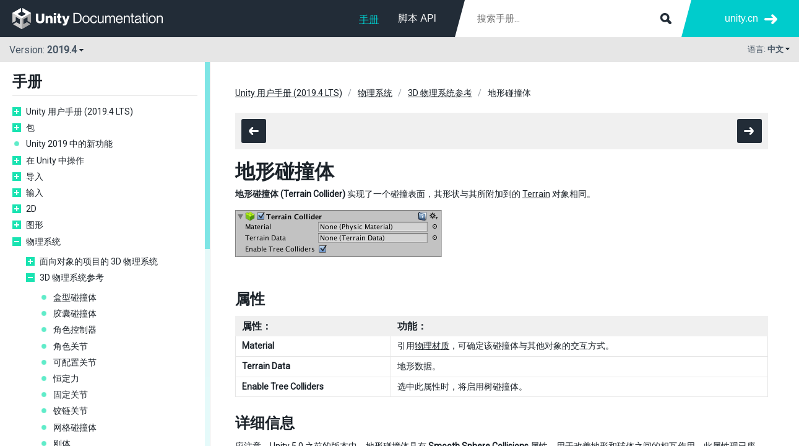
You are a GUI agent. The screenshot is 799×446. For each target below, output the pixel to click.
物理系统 (43, 242)
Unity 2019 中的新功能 (69, 144)
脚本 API (417, 18)
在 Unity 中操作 (55, 160)
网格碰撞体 (75, 427)
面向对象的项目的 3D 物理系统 (99, 261)
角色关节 (70, 346)
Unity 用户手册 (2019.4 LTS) (79, 111)
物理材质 (432, 346)
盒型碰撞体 (75, 297)
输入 (34, 193)
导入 (34, 176)
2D (31, 209)
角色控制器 (75, 329)
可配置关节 (75, 362)
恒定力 (66, 378)
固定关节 (70, 395)
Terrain (536, 194)
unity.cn (741, 18)
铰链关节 (70, 411)
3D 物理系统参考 (72, 277)
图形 (34, 225)
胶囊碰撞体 (75, 313)
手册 (369, 19)
